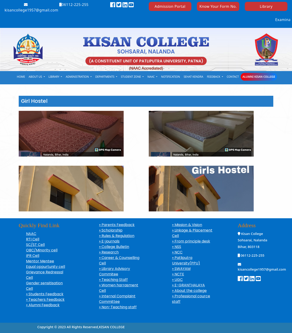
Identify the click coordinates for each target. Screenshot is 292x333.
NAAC (31, 233)
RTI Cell (32, 239)
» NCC (177, 252)
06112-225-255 (74, 4)
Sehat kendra (193, 77)
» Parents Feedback (117, 224)
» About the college (189, 290)
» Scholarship (111, 230)
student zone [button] (131, 77)
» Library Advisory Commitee (114, 271)
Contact (233, 77)
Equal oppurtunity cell (45, 266)
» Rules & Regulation (116, 235)
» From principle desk (191, 241)
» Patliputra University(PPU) (186, 260)
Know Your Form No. (218, 6)
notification (170, 77)
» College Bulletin (114, 246)
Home (21, 77)
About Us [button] (36, 77)
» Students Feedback (44, 294)
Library (266, 6)
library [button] (54, 77)
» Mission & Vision (187, 224)
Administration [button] (77, 77)
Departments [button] (105, 77)
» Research (109, 252)
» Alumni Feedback (43, 305)
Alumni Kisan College (258, 77)
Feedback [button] (214, 77)
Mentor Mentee (40, 261)
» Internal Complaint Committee (117, 298)
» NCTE (178, 274)
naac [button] (151, 77)
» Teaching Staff (113, 279)
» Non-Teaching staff (118, 307)
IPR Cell (32, 255)
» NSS (176, 246)
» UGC (177, 279)
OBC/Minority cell (41, 250)
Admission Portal (170, 6)
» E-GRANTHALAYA (188, 285)
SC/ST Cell (35, 244)
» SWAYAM (181, 268)
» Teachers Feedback (45, 299)
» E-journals (109, 241)
